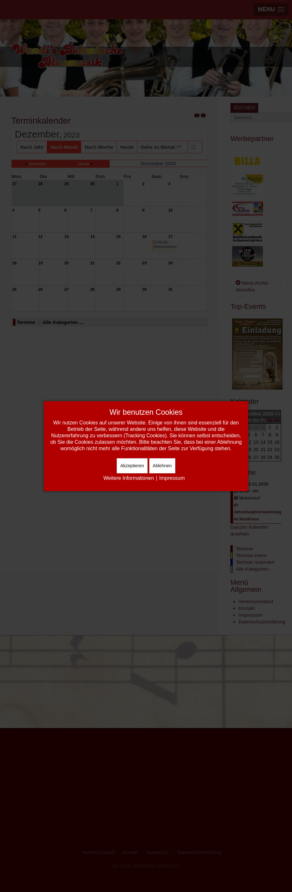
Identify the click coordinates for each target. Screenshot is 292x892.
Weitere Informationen (128, 478)
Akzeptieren (132, 465)
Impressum (172, 478)
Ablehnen (162, 465)
